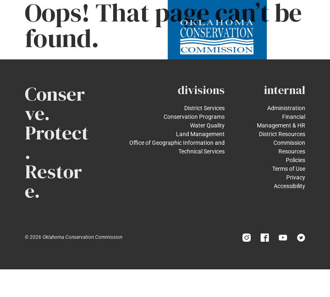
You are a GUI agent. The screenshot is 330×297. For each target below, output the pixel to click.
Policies (295, 160)
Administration (286, 108)
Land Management (200, 134)
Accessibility (289, 186)
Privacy (295, 177)
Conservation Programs (194, 116)
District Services (204, 108)
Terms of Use (288, 168)
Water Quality (207, 125)
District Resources (282, 134)
